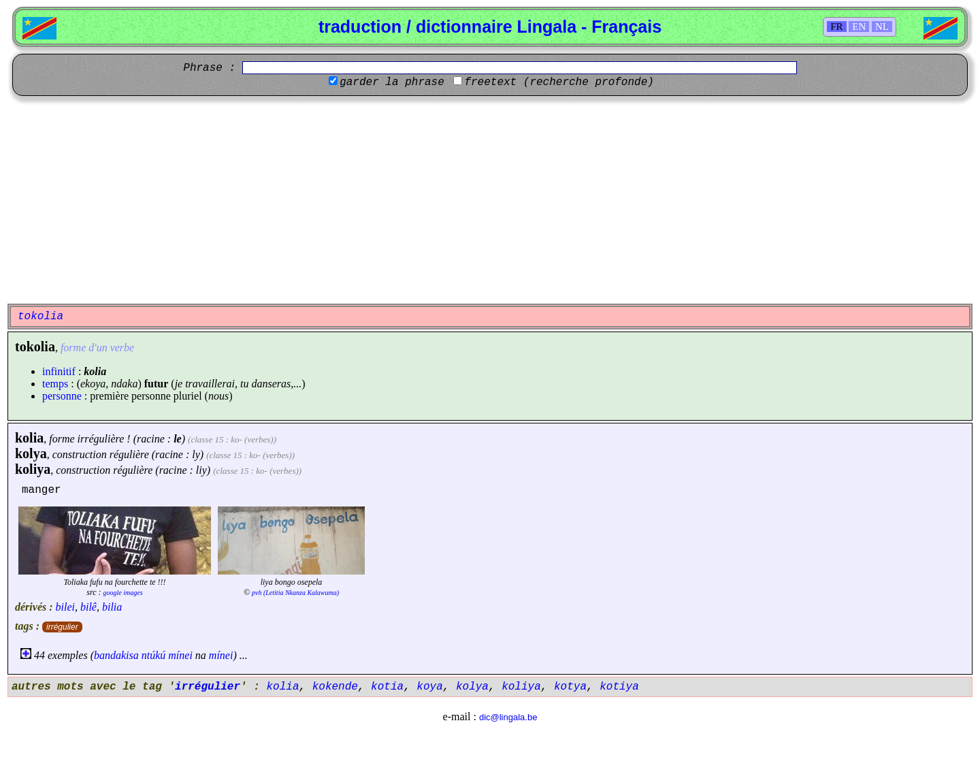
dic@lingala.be (508, 717)
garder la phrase (392, 82)
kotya (570, 687)
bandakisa (116, 655)
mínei (180, 655)
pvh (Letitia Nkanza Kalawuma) (295, 592)
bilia (112, 607)
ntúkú (154, 655)
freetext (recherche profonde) (558, 82)
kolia (29, 437)
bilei (65, 607)
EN (859, 26)
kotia (387, 687)
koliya (32, 469)
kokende (335, 687)
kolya (31, 453)
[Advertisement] (490, 198)
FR (836, 26)
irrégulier (62, 627)
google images (123, 592)
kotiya (619, 687)
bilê (88, 607)
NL (882, 26)
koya (429, 687)
